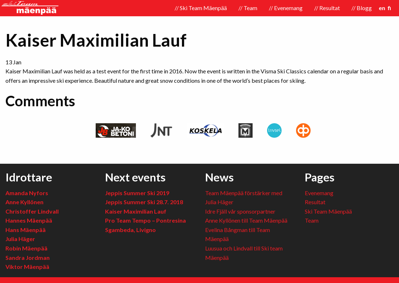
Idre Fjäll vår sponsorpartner (240, 211)
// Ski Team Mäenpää (201, 7)
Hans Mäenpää (25, 229)
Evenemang (319, 192)
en (382, 7)
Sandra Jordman (27, 257)
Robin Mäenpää (26, 248)
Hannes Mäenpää (28, 220)
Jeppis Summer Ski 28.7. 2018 (144, 201)
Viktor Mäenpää (27, 266)
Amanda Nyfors (26, 192)
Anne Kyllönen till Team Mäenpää (246, 220)
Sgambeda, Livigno (130, 229)
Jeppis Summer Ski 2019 (137, 192)
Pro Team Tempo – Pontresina (145, 220)
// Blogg (362, 7)
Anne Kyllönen (24, 201)
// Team (247, 7)
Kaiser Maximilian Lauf (135, 211)
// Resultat (327, 7)
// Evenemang (286, 7)
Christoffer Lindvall (32, 211)
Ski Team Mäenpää (328, 211)
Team (312, 220)
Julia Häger (20, 238)
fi (389, 7)
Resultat (315, 201)
